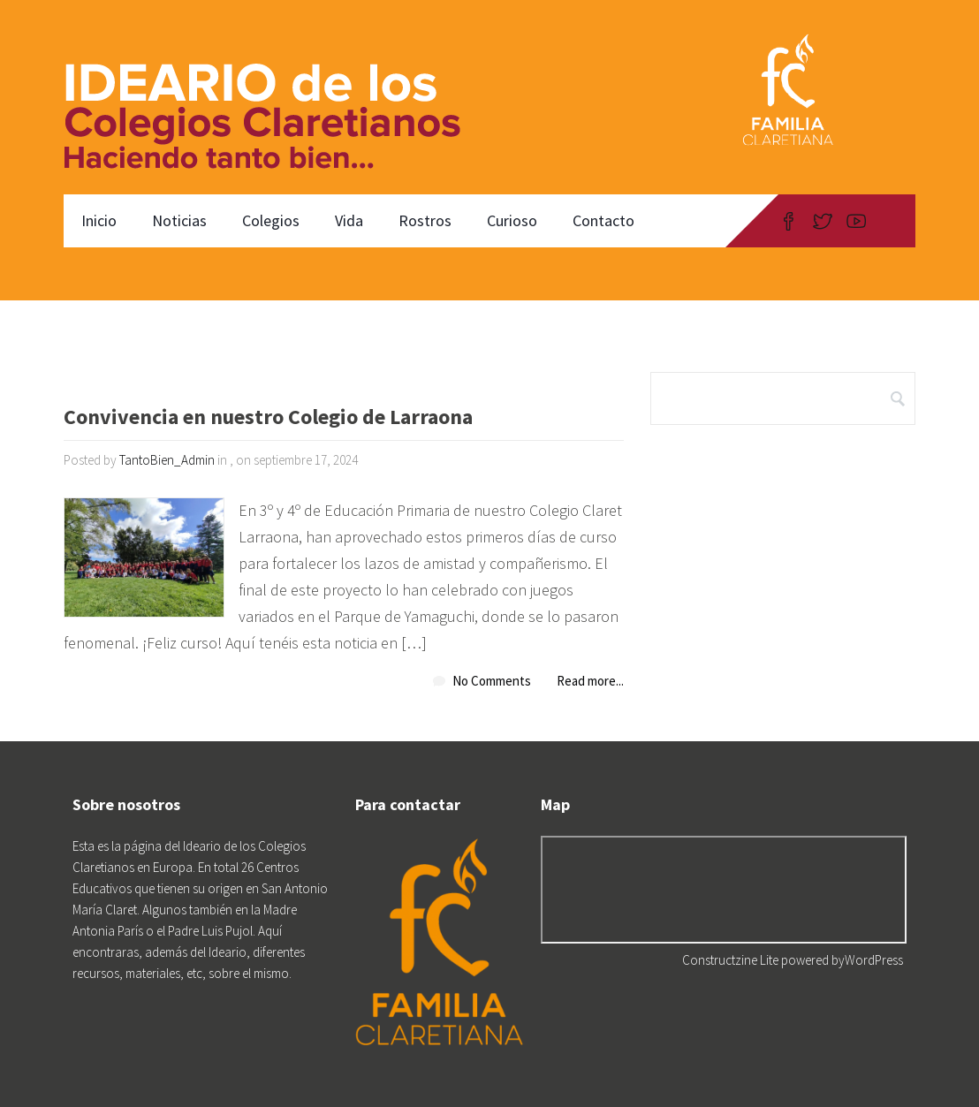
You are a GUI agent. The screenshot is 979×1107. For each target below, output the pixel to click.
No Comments (491, 680)
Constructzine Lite (731, 960)
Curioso (512, 220)
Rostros (425, 220)
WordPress (874, 960)
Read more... (590, 680)
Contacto (603, 220)
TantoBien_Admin (167, 459)
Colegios (271, 220)
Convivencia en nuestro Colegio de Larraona (268, 418)
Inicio (99, 220)
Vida (349, 220)
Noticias (179, 220)
